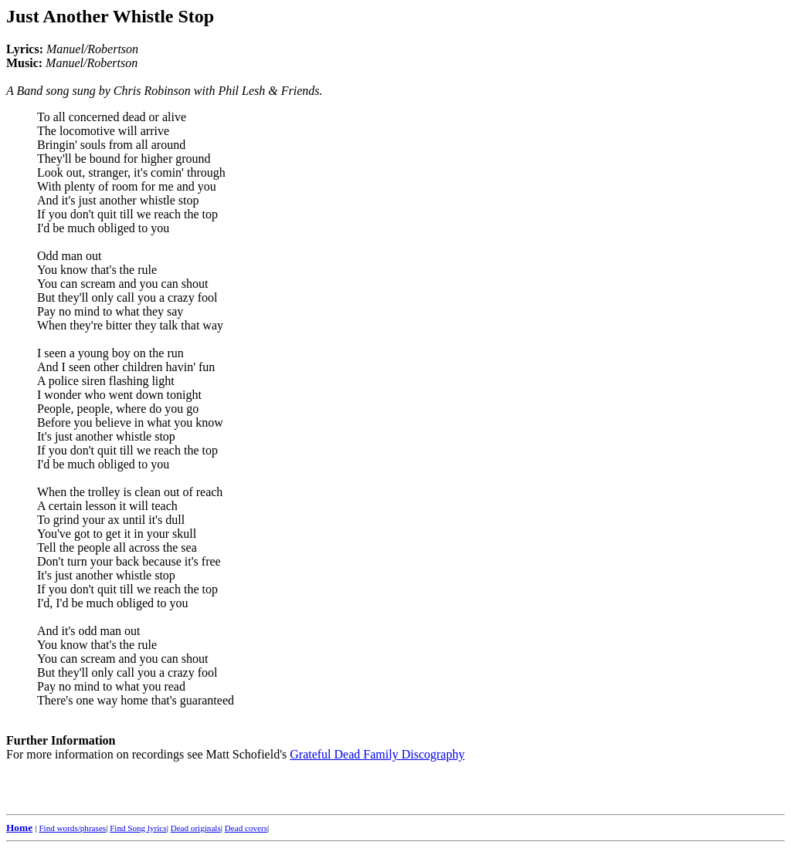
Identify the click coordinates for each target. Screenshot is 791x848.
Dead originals (196, 828)
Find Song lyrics (138, 828)
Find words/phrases (72, 828)
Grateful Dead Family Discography (377, 754)
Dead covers (246, 828)
